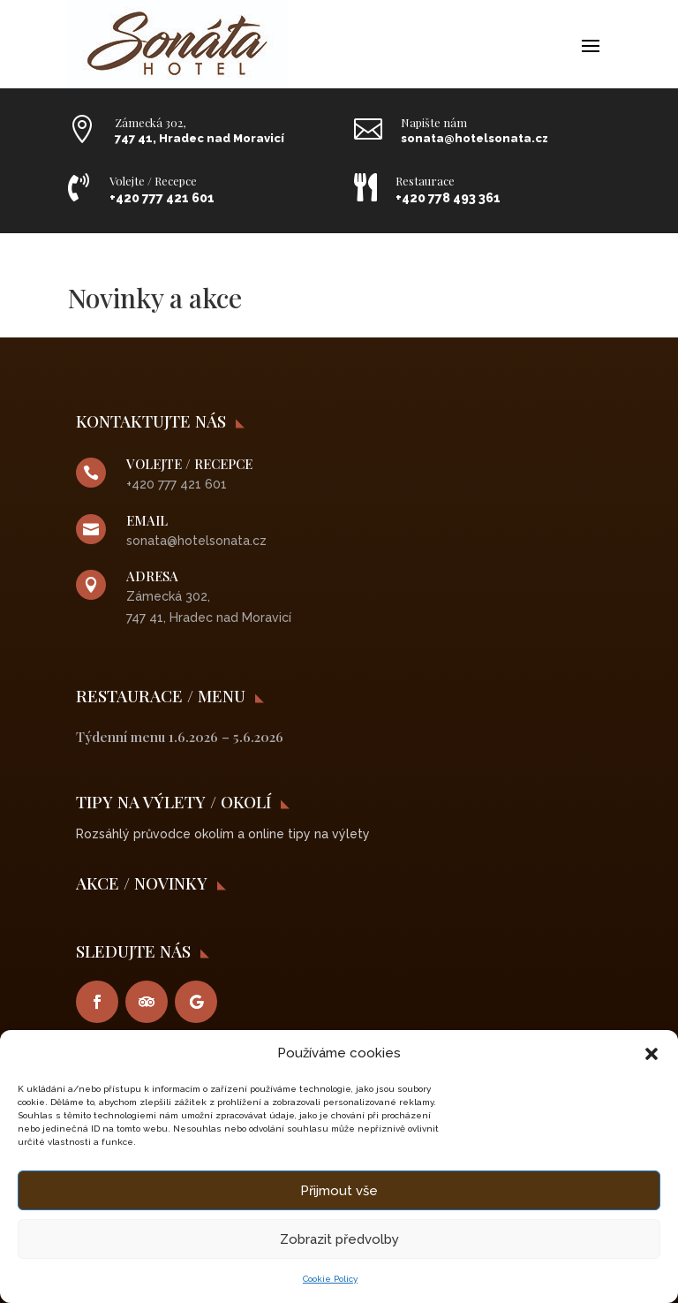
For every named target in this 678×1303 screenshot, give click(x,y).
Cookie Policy (330, 1279)
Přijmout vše (339, 1191)
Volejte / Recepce (153, 180)
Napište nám (434, 122)
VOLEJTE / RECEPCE (189, 464)
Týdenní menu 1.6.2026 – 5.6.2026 (179, 737)
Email (147, 520)
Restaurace (425, 180)
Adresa (152, 576)
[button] (651, 1054)
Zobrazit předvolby (339, 1239)
